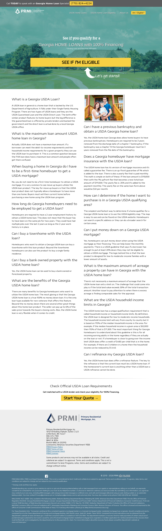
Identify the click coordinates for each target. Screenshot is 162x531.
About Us (124, 13)
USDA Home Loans (78, 13)
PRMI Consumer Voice (55, 451)
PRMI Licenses (52, 453)
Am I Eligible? (138, 13)
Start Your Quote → (81, 398)
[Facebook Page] (46, 477)
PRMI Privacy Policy (54, 447)
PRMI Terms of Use (54, 449)
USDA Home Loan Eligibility (103, 13)
